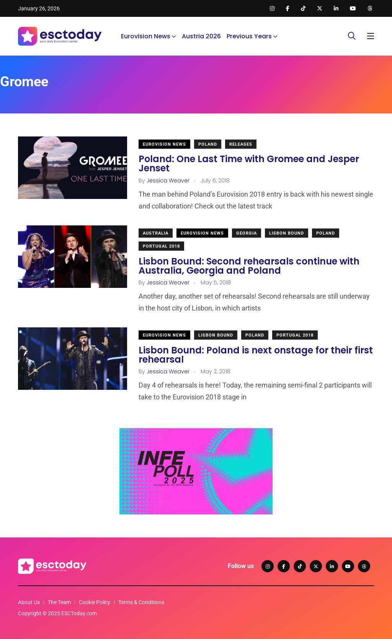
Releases (240, 144)
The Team (59, 602)
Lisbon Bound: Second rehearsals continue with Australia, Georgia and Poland (249, 265)
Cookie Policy (94, 602)
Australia (155, 233)
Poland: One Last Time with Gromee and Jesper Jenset (249, 163)
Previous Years (249, 36)
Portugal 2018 (161, 246)
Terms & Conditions (141, 602)
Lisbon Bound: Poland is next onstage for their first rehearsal (256, 354)
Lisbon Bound (286, 233)
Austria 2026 (201, 36)
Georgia (246, 233)
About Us (29, 602)
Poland (207, 144)
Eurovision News (145, 36)
